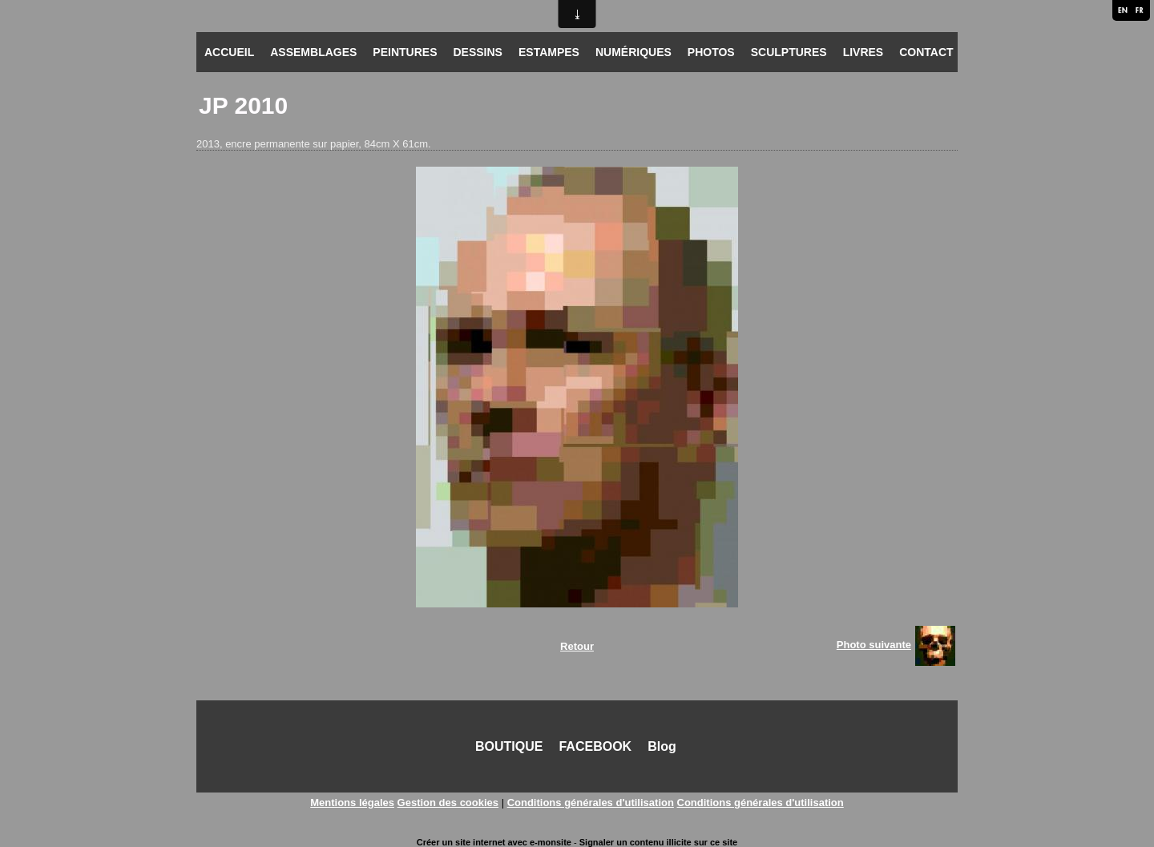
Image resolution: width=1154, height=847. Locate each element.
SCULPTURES (789, 52)
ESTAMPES (548, 52)
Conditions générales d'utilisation (590, 803)
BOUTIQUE (509, 746)
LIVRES (863, 52)
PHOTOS (711, 52)
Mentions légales (352, 803)
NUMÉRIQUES (633, 52)
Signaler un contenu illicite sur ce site (658, 842)
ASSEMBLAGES (313, 52)
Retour (577, 646)
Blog (662, 746)
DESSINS (477, 52)
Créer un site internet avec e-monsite (494, 842)
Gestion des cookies (447, 803)
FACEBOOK (595, 746)
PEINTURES (405, 52)
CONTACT (926, 52)
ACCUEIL (229, 52)
